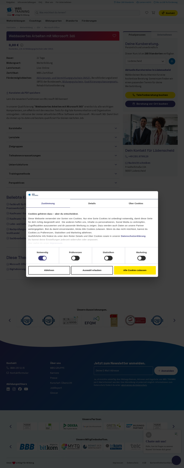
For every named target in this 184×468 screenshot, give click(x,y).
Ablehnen (49, 270)
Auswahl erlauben (92, 270)
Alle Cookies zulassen (134, 270)
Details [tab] (92, 203)
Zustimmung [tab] (48, 203)
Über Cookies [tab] (136, 203)
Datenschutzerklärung (133, 236)
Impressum (56, 243)
